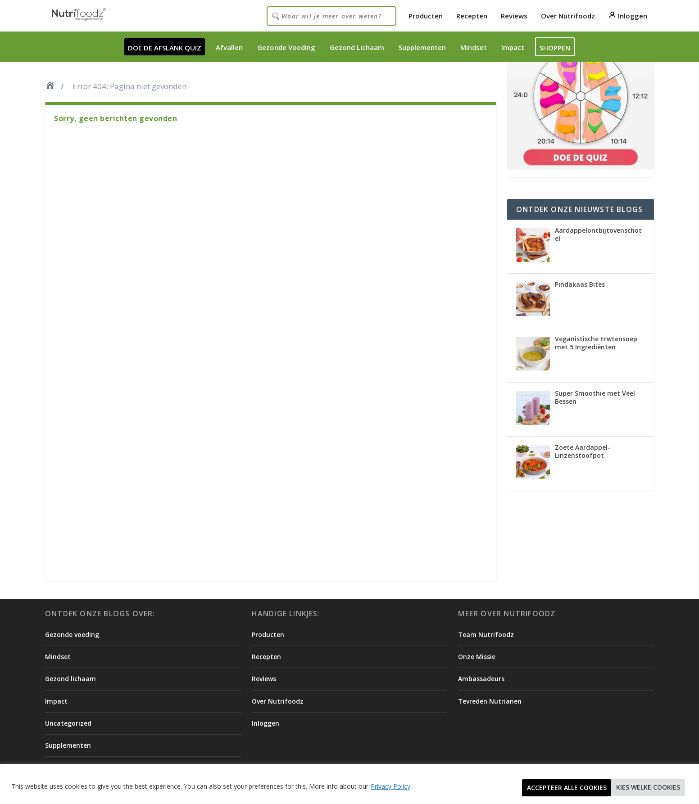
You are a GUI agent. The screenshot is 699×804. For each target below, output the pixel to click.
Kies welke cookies (556, 787)
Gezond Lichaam (357, 47)
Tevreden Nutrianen (490, 701)
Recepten (471, 15)
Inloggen (627, 15)
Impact (512, 47)
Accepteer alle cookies (642, 787)
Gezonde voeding (72, 634)
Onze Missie (476, 656)
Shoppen (555, 47)
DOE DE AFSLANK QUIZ (164, 47)
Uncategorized (68, 723)
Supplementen (422, 47)
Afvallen (229, 47)
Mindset (473, 47)
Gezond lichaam (70, 678)
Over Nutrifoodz (568, 15)
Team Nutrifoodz (486, 634)
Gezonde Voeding (286, 47)
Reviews (514, 15)
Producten (426, 15)
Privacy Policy (390, 787)
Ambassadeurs (481, 678)
